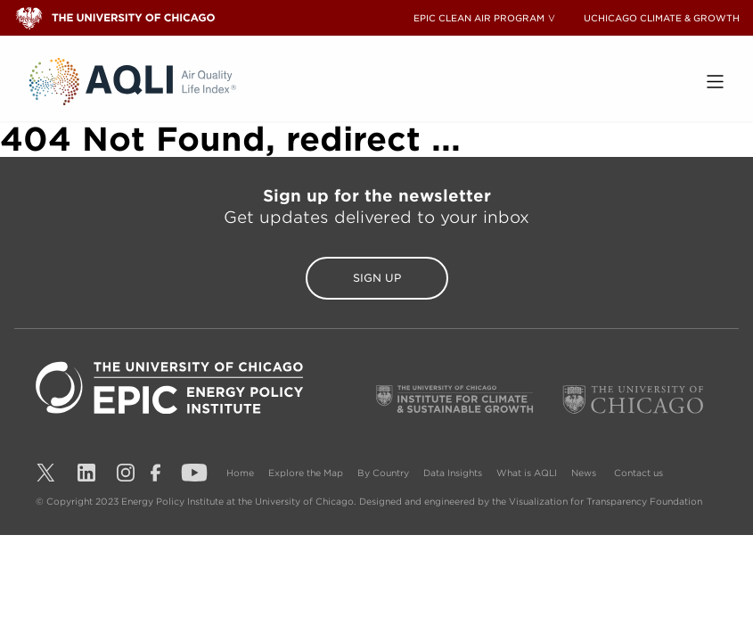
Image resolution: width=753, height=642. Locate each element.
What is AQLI (526, 472)
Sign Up (377, 277)
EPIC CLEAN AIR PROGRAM (478, 17)
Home (240, 472)
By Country (383, 472)
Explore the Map (305, 472)
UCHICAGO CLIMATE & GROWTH (662, 17)
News (583, 472)
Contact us (638, 472)
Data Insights (452, 472)
